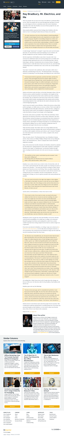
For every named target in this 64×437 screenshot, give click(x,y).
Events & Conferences (31, 419)
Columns (9, 6)
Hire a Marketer (6, 419)
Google (8, 46)
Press (16, 417)
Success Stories (18, 420)
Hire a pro (44, 2)
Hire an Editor (6, 416)
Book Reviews (53, 414)
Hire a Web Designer (7, 424)
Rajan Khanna (11, 20)
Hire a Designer (6, 417)
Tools (53, 2)
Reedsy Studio (41, 414)
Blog (39, 2)
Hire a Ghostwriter (7, 420)
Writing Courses (29, 417)
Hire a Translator (7, 422)
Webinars (28, 420)
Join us (58, 2)
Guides (28, 416)
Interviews (15, 6)
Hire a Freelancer (7, 414)
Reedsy (9, 432)
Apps (12, 2)
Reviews (25, 6)
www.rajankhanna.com (43, 332)
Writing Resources (42, 420)
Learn (49, 2)
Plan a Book (40, 417)
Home (4, 6)
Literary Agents (53, 417)
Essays (20, 6)
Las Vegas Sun (33, 311)
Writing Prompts (53, 416)
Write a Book (40, 416)
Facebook (16, 46)
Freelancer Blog (29, 422)
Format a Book (41, 419)
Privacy (8, 434)
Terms (4, 434)
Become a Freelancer (19, 419)
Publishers (52, 419)
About (16, 414)
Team (16, 416)
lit (6, 2)
